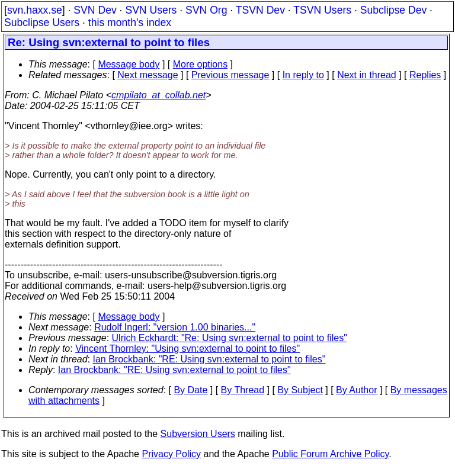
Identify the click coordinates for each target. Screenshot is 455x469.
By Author (356, 390)
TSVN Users (322, 10)
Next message (147, 75)
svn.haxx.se (34, 10)
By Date (190, 390)
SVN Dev (94, 10)
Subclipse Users (41, 22)
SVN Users (151, 10)
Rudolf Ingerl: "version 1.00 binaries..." (174, 327)
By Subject (299, 390)
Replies (425, 75)
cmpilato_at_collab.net (158, 95)
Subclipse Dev (393, 10)
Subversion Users (198, 434)
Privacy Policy (171, 454)
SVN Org (206, 10)
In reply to (303, 75)
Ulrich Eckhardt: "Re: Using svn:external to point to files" (229, 338)
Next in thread (366, 75)
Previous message (230, 75)
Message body (128, 64)
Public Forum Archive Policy (330, 454)
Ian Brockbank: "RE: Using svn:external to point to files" (209, 359)
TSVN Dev (260, 10)
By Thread (243, 390)
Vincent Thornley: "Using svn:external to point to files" (187, 348)
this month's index (129, 22)
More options (200, 64)
